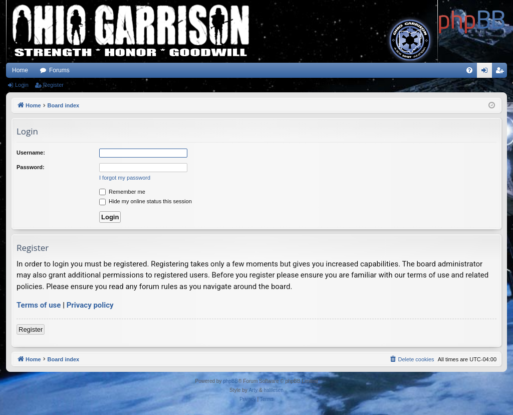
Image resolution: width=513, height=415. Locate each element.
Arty (253, 390)
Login (22, 85)
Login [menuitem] (486, 72)
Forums (59, 70)
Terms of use (39, 305)
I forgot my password (124, 178)
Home (20, 70)
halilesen (273, 390)
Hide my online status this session (145, 201)
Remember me (122, 192)
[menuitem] (469, 70)
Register (53, 85)
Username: (31, 153)
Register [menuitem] (501, 72)
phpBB (230, 381)
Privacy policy (90, 305)
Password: (31, 167)
